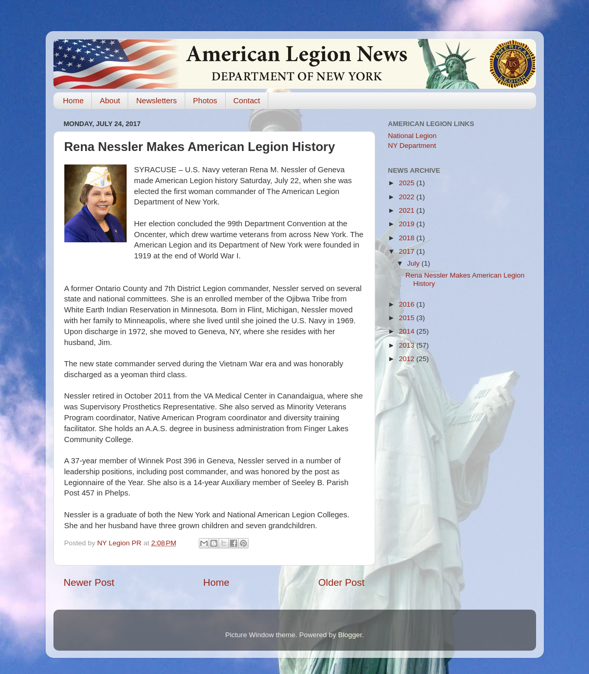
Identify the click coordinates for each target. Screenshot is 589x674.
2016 (407, 304)
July (414, 263)
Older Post (341, 582)
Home (73, 100)
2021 (407, 210)
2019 (407, 224)
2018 (407, 238)
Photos (205, 100)
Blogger (350, 635)
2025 (407, 183)
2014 (407, 331)
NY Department (412, 145)
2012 (407, 359)
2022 (407, 197)
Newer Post (89, 582)
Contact (247, 100)
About (110, 100)
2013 (407, 345)
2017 (407, 251)
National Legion (412, 136)
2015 (407, 318)
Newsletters (156, 100)
